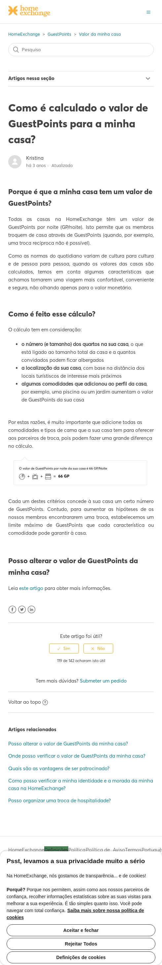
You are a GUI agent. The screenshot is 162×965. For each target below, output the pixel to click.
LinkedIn (31, 610)
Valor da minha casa (100, 34)
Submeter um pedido (103, 681)
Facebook (12, 610)
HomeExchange (24, 34)
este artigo (31, 588)
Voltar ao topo (28, 702)
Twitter (22, 610)
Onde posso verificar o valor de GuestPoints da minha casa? (77, 756)
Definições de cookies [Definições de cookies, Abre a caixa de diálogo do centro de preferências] (81, 957)
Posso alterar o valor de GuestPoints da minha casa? (68, 743)
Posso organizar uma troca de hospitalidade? (59, 800)
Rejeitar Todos (81, 943)
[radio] (64, 648)
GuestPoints (59, 34)
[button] (148, 11)
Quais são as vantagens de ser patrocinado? (59, 768)
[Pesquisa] (81, 49)
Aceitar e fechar (81, 930)
